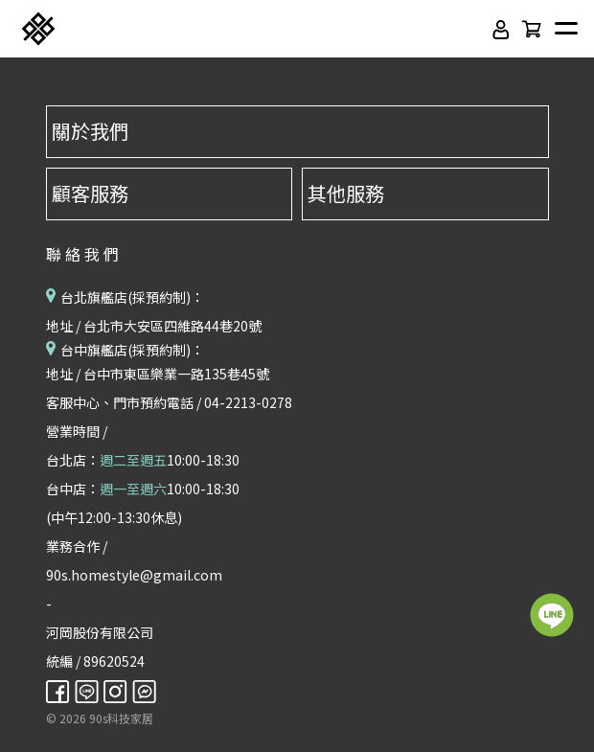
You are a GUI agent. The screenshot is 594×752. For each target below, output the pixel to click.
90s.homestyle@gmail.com (134, 574)
